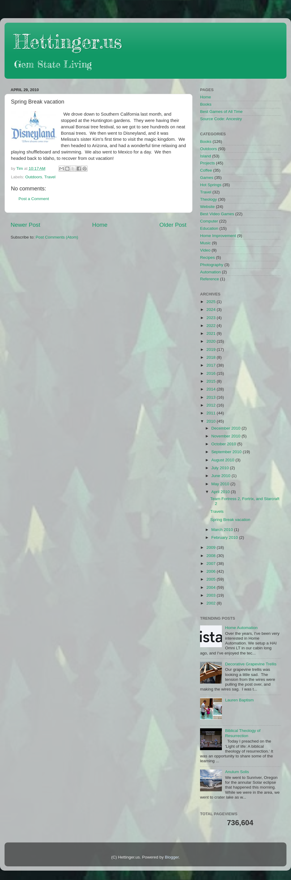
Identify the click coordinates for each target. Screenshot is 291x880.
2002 (211, 603)
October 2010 (224, 444)
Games (206, 177)
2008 (211, 555)
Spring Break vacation (230, 519)
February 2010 (225, 537)
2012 (211, 405)
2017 (211, 365)
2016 (211, 373)
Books (206, 104)
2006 (211, 571)
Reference (209, 279)
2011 (211, 413)
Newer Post (25, 225)
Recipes (207, 257)
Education (209, 228)
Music (205, 243)
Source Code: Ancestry (221, 119)
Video (205, 250)
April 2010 (221, 491)
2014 (211, 389)
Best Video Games (217, 214)
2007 (211, 563)
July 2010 (220, 468)
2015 (211, 381)
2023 (211, 317)
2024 (211, 309)
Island (205, 156)
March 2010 (222, 529)
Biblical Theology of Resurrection (242, 733)
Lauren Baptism (239, 700)
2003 (211, 595)
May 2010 (220, 484)
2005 (211, 579)
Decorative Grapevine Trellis (250, 664)
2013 (211, 397)
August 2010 (223, 460)
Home (99, 225)
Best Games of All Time (221, 111)
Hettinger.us (68, 41)
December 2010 (226, 428)
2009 (211, 547)
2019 (211, 349)
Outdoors (33, 177)
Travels (217, 511)
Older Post (172, 225)
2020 (211, 341)
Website (207, 206)
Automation (210, 272)
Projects (207, 163)
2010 (211, 421)
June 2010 (221, 475)
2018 (211, 357)
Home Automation (241, 627)
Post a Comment (33, 198)
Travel (49, 177)
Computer (209, 221)
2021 (211, 333)
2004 (211, 587)
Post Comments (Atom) (57, 237)
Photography (211, 264)
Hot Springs (211, 185)
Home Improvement (218, 235)
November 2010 (226, 436)
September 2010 (227, 452)
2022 (211, 325)
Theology (208, 199)
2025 (211, 301)
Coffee (206, 170)
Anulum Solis (237, 772)
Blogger (172, 857)
